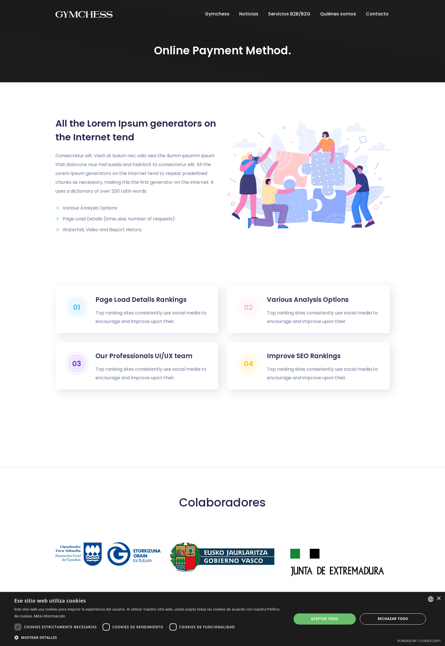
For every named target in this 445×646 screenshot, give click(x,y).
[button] (148, 638)
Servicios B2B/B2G (290, 14)
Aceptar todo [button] (324, 618)
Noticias (249, 14)
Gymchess (218, 14)
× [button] (438, 599)
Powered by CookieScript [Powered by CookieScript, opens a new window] (419, 641)
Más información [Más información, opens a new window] (49, 616)
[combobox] (431, 599)
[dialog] (222, 619)
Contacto (378, 14)
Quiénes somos (338, 14)
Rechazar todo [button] (393, 618)
